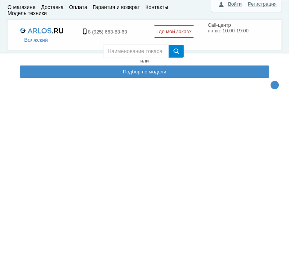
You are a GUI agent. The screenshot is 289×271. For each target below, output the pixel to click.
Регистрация (262, 4)
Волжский (36, 40)
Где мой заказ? (174, 31)
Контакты (157, 7)
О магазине (21, 7)
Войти (235, 4)
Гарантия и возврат (116, 7)
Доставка (52, 7)
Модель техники (27, 13)
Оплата (78, 7)
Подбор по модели (144, 72)
